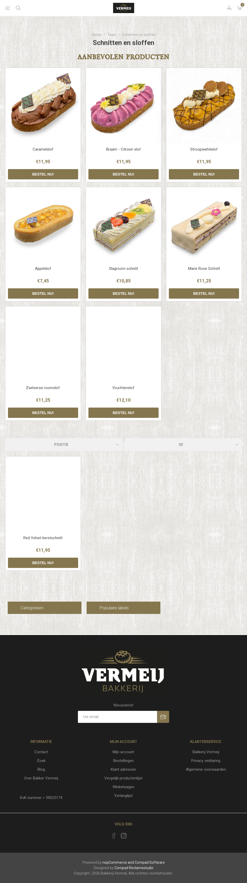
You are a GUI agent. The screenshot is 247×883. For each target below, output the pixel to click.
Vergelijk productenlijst (123, 778)
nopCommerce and (118, 862)
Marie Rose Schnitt (204, 268)
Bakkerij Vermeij (206, 752)
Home (96, 35)
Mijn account (123, 752)
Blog (41, 769)
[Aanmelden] (117, 717)
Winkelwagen (123, 787)
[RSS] (133, 834)
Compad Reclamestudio (133, 868)
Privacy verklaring (205, 760)
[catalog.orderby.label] (64, 444)
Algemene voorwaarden (206, 769)
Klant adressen (123, 769)
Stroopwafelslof (204, 149)
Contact (41, 752)
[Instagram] (124, 836)
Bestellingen (123, 760)
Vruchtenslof (123, 387)
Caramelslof (43, 149)
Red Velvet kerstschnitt (42, 538)
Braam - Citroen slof (123, 149)
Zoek (41, 760)
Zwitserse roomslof (43, 387)
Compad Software (150, 862)
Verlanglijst (123, 795)
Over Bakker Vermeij (41, 778)
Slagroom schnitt (123, 268)
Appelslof (43, 268)
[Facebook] (114, 836)
